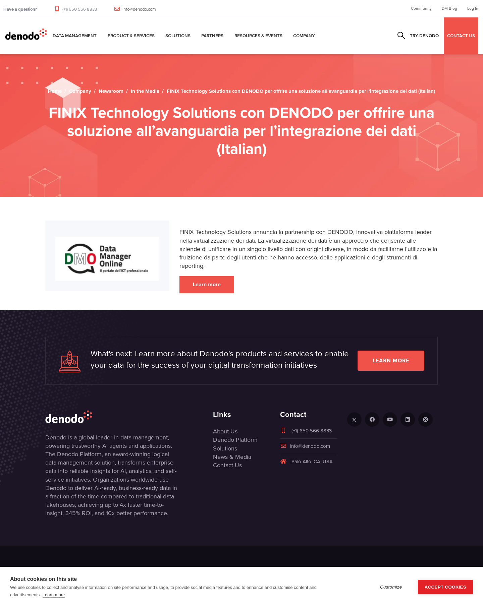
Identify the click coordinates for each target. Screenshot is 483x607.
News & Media (232, 456)
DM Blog (449, 8)
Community (421, 8)
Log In (472, 8)
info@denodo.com (139, 9)
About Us (225, 431)
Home (55, 91)
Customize (391, 587)
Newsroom (111, 91)
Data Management (75, 35)
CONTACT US (461, 35)
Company (304, 35)
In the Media (145, 91)
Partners (212, 35)
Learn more (207, 284)
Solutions (178, 35)
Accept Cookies (445, 587)
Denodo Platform (235, 439)
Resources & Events (258, 35)
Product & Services (131, 35)
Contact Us (227, 465)
